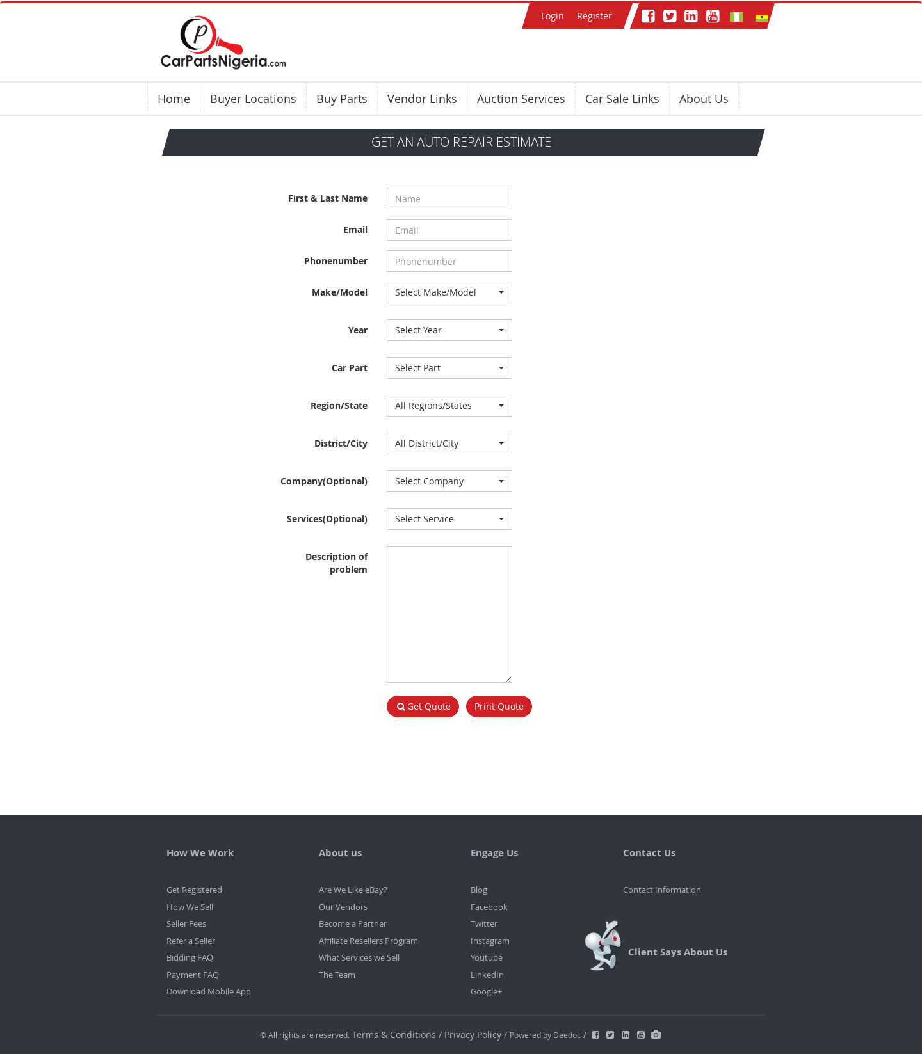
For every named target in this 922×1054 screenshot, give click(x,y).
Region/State (339, 405)
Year (358, 330)
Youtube (487, 957)
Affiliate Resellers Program (368, 940)
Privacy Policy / (475, 1034)
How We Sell (189, 907)
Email (355, 229)
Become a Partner (353, 923)
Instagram (490, 940)
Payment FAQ (192, 974)
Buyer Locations (253, 98)
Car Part (350, 368)
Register (594, 16)
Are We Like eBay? (353, 889)
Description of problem (336, 562)
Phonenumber (336, 261)
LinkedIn (487, 974)
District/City (341, 443)
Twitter (484, 923)
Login (552, 16)
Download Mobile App (208, 991)
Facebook (489, 907)
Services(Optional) (327, 519)
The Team (337, 974)
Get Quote (423, 706)
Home (174, 98)
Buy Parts (342, 98)
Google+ (486, 991)
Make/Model (340, 292)
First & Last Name (328, 198)
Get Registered (194, 889)
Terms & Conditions (395, 1034)
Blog (479, 889)
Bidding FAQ (189, 957)
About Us (704, 98)
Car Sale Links (622, 98)
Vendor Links (422, 98)
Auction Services (521, 98)
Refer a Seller (190, 940)
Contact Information (662, 889)
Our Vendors (343, 907)
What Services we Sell (359, 957)
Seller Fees (186, 923)
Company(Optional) (324, 481)
